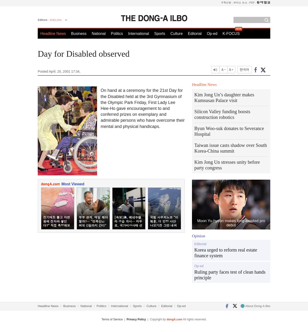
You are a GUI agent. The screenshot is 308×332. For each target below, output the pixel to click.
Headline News (53, 34)
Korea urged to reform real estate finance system (225, 252)
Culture (176, 34)
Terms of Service (112, 319)
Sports (159, 34)
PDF (252, 2)
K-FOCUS (231, 34)
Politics (117, 34)
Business (79, 34)
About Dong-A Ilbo (255, 306)
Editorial (195, 34)
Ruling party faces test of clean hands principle (230, 274)
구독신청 (226, 2)
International (138, 34)
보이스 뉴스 (240, 2)
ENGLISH (55, 20)
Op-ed (212, 34)
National (99, 34)
